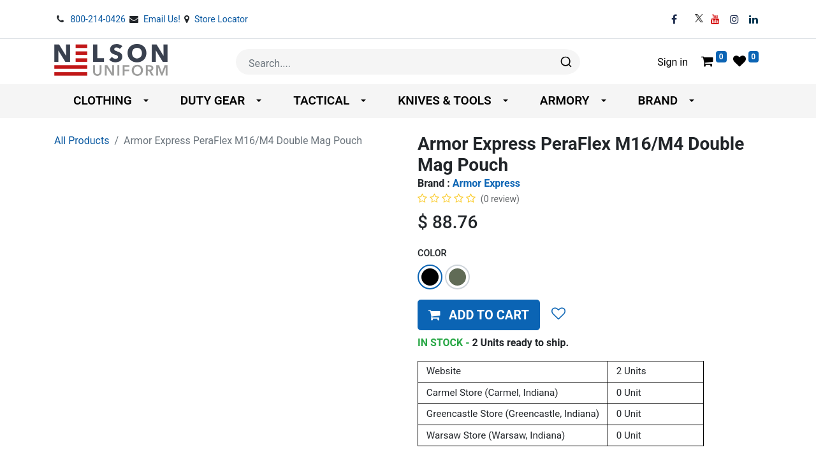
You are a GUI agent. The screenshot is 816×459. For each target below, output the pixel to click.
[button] (479, 315)
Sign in (672, 62)
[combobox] (408, 62)
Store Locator (221, 19)
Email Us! (163, 19)
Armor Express (486, 183)
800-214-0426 (98, 19)
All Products (81, 141)
